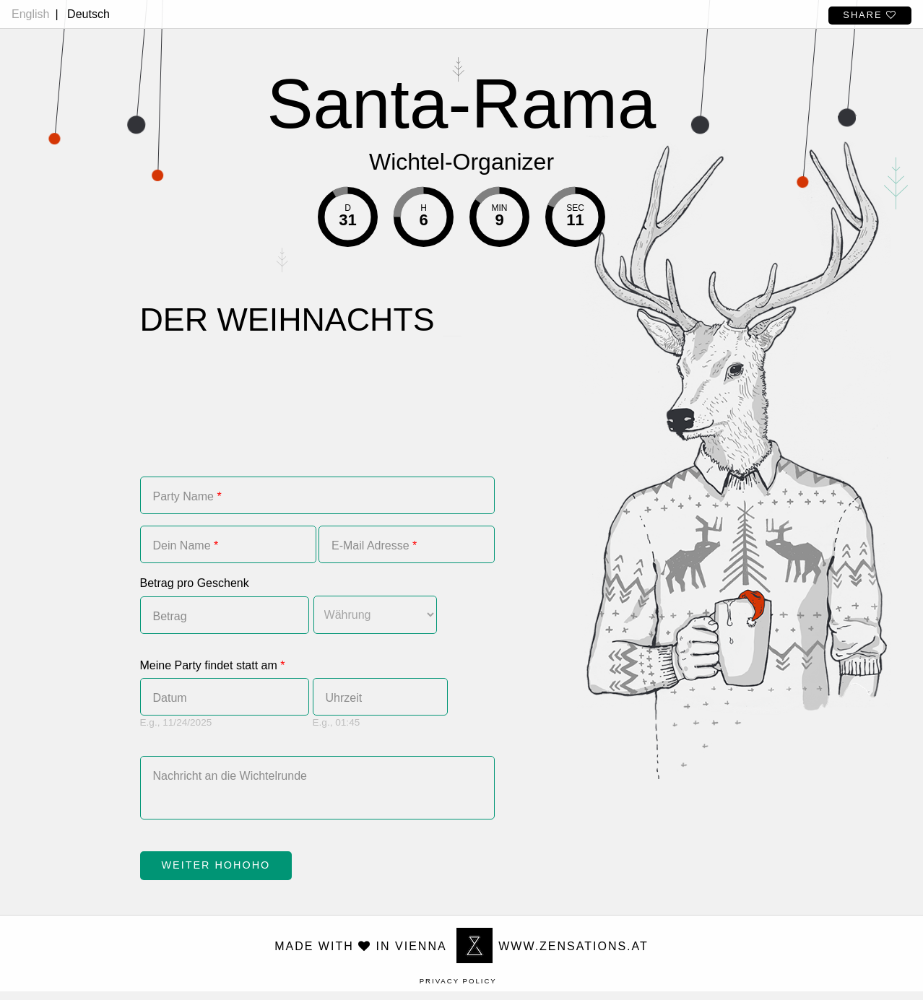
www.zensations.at (552, 955)
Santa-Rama (461, 103)
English (30, 14)
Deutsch (88, 14)
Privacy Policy (458, 990)
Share (870, 14)
